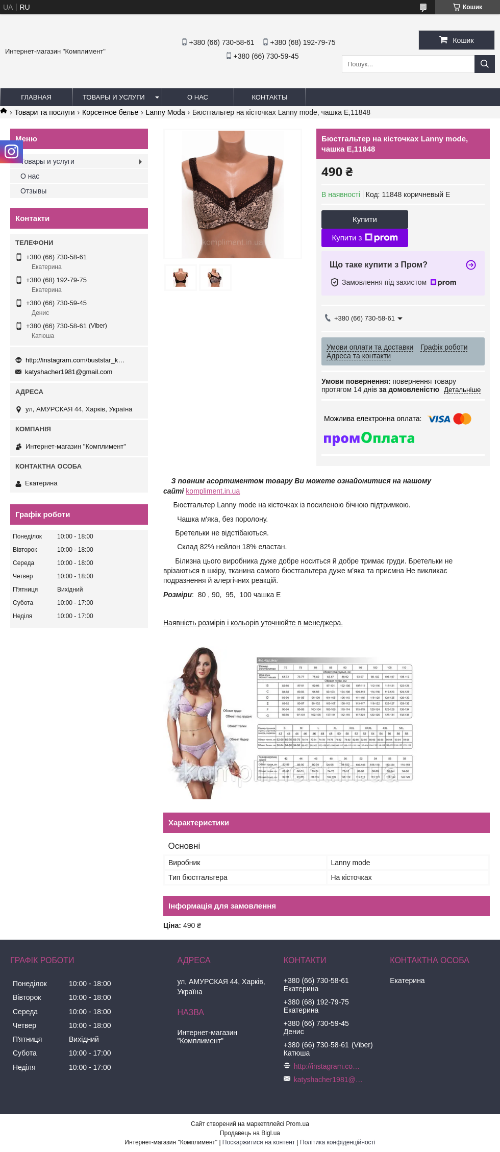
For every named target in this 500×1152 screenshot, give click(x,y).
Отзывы (33, 191)
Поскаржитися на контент (258, 1142)
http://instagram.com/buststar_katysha (77, 360)
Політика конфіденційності (338, 1142)
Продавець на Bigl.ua (250, 1133)
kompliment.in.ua (213, 491)
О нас (197, 97)
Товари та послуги (44, 112)
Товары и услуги (114, 97)
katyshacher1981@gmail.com (68, 372)
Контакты (269, 97)
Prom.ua (297, 1124)
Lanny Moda (165, 112)
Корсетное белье (110, 112)
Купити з (364, 237)
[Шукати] (484, 64)
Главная (36, 97)
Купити (365, 219)
